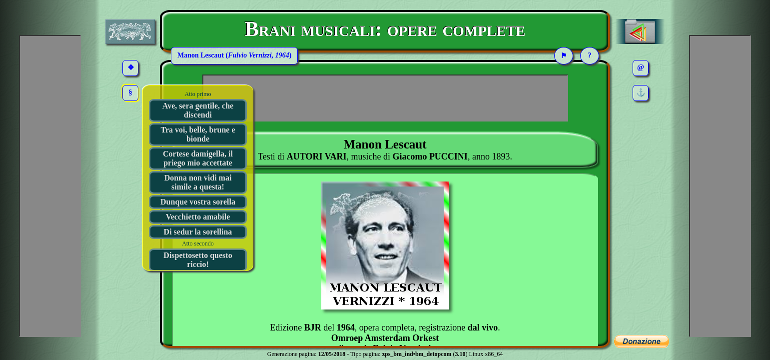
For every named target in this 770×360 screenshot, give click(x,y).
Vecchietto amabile (198, 216)
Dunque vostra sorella (197, 202)
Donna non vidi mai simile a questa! (198, 182)
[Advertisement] (385, 98)
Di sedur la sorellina (198, 232)
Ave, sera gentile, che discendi (197, 110)
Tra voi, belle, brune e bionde (197, 134)
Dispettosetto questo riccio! (197, 259)
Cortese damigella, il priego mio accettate (198, 158)
